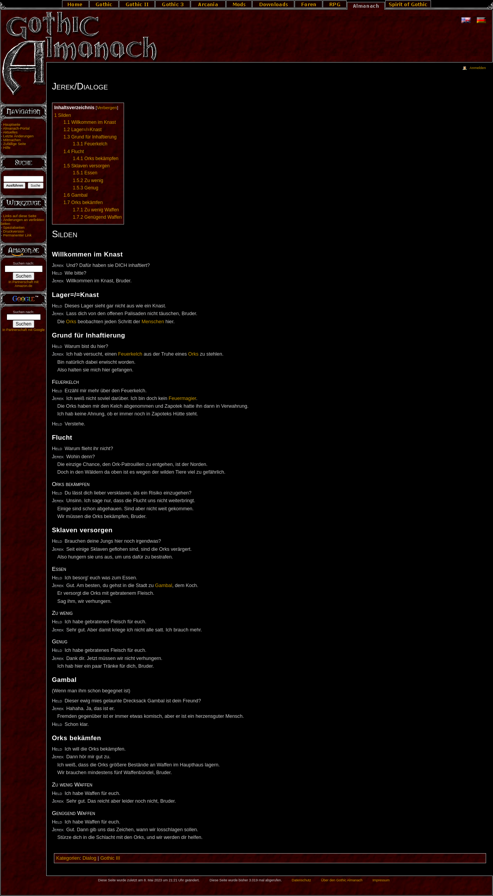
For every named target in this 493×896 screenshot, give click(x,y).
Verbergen (107, 107)
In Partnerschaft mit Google (23, 330)
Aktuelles (10, 132)
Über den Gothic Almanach (342, 880)
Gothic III (110, 858)
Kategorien (68, 858)
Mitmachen (12, 140)
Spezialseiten (14, 227)
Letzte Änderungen (18, 136)
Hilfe (6, 148)
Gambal (163, 585)
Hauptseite (11, 125)
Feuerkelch (130, 354)
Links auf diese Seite (19, 216)
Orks (71, 321)
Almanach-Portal (16, 128)
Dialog (89, 858)
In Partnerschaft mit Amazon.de (23, 284)
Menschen (152, 321)
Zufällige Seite (14, 144)
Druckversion (13, 231)
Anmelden (478, 68)
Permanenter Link (17, 235)
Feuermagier (182, 398)
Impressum (381, 880)
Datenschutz (301, 880)
